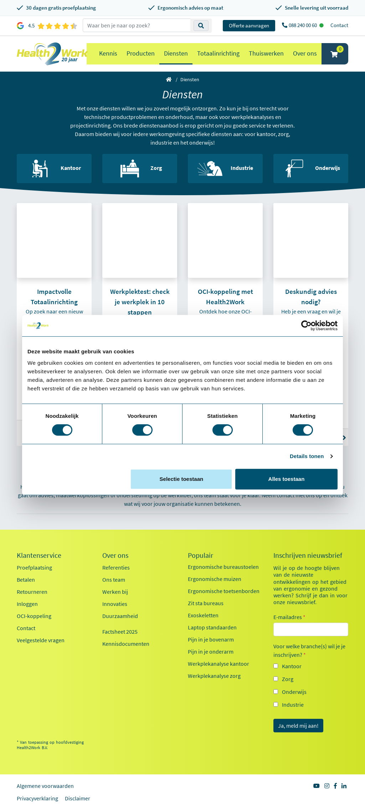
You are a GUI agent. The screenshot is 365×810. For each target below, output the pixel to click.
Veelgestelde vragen (41, 640)
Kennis (108, 53)
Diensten (176, 53)
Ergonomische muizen (214, 578)
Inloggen (27, 603)
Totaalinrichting (218, 53)
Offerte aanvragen (249, 25)
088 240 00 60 (303, 25)
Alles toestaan (286, 479)
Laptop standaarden (212, 627)
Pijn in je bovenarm (211, 639)
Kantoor (292, 666)
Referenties (116, 567)
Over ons (305, 53)
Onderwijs (294, 691)
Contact (339, 25)
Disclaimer (77, 798)
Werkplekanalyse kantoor (218, 663)
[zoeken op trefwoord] (137, 25)
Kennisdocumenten (125, 643)
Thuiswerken (266, 53)
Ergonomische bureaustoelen (223, 566)
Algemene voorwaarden (45, 785)
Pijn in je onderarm (210, 651)
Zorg (287, 678)
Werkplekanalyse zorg (214, 675)
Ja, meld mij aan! (298, 725)
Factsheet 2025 (120, 631)
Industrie (293, 704)
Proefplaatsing (34, 567)
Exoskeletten (203, 615)
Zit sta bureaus (205, 603)
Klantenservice (39, 555)
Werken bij (115, 591)
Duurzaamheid (120, 615)
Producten (141, 53)
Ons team (113, 579)
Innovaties (114, 603)
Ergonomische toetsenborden (223, 590)
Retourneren (32, 591)
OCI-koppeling (34, 615)
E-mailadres (289, 617)
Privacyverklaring (37, 798)
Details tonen (307, 456)
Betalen (26, 579)
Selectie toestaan (182, 479)
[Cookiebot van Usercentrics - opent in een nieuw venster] (306, 325)
